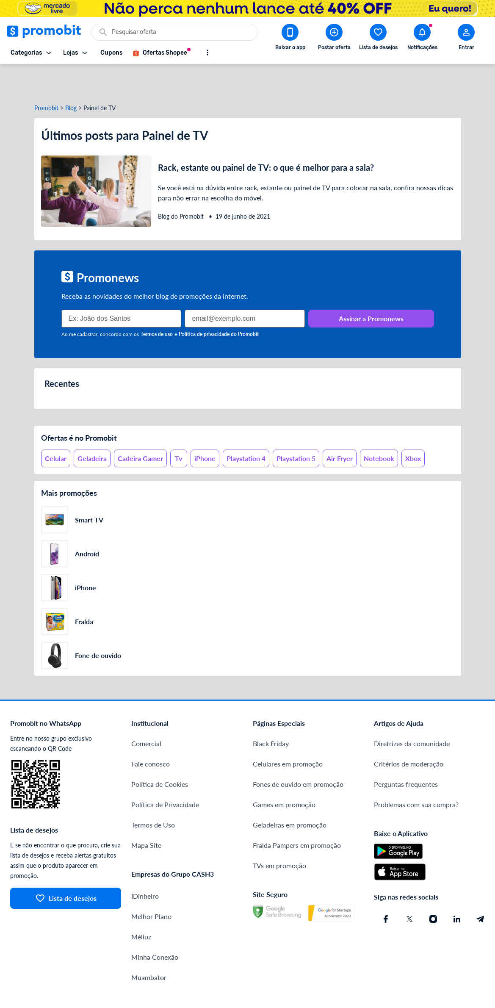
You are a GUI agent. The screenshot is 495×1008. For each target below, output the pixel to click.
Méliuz (141, 906)
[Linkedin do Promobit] (457, 888)
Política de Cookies (159, 754)
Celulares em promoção (288, 733)
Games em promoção (284, 774)
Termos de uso (157, 303)
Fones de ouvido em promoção (298, 754)
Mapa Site (146, 815)
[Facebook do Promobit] (386, 888)
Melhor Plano (151, 886)
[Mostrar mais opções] (207, 52)
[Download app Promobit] (290, 38)
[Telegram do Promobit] (480, 888)
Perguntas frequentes (406, 754)
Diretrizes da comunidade (412, 713)
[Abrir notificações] (422, 38)
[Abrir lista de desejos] (378, 38)
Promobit (46, 77)
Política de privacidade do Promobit (219, 303)
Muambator (148, 947)
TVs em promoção (279, 835)
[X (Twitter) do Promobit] (409, 888)
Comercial (146, 713)
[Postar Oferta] (334, 38)
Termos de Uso (153, 794)
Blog (71, 77)
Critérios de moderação (408, 733)
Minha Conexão (154, 926)
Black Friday (271, 713)
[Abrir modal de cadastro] (466, 38)
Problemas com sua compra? (416, 774)
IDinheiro (145, 865)
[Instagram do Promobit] (433, 888)
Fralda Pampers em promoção (297, 815)
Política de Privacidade (165, 774)
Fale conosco (150, 733)
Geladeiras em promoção (289, 794)
